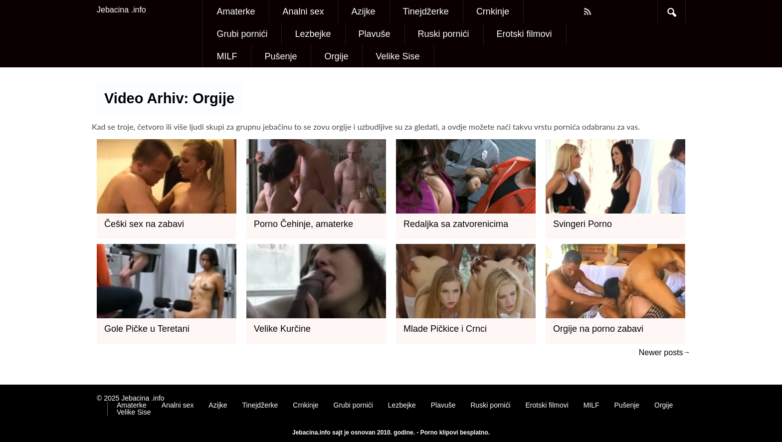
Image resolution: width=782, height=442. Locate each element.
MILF (226, 56)
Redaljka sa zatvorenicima (455, 224)
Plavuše (375, 34)
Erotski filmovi (524, 34)
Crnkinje (492, 11)
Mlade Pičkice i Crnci (445, 329)
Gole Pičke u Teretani (147, 329)
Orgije (336, 56)
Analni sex (303, 11)
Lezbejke (313, 34)
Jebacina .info (121, 9)
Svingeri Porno (582, 224)
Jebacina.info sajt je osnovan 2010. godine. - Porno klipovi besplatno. (391, 432)
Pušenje (280, 56)
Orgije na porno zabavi (598, 329)
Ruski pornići (443, 34)
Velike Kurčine (282, 329)
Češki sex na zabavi (144, 224)
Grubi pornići (241, 34)
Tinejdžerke (426, 11)
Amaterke (235, 11)
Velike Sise (397, 56)
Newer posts (661, 352)
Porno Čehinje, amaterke (303, 224)
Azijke (363, 11)
